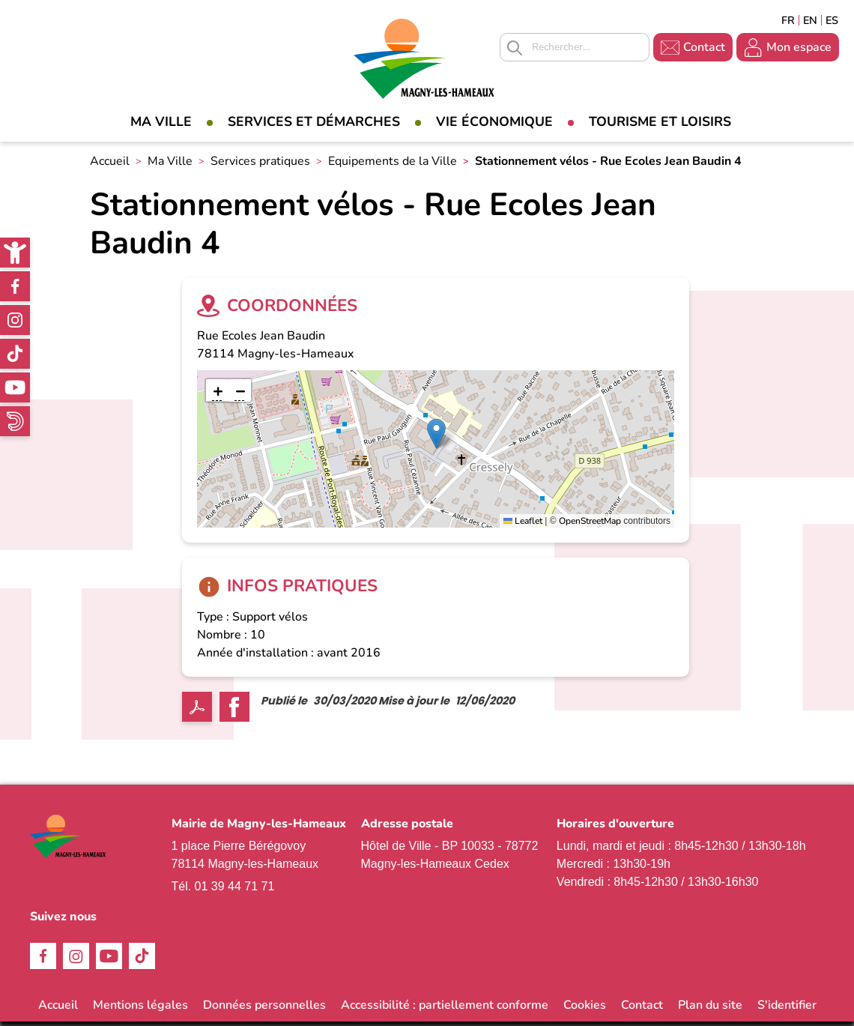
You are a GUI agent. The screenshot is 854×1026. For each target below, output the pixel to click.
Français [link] (788, 20)
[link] (15, 253)
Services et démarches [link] (314, 121)
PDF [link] (197, 711)
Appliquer (514, 48)
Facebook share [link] (234, 711)
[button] (436, 438)
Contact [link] (704, 47)
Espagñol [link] (832, 20)
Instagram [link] (15, 320)
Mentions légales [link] (140, 1009)
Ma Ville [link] (161, 121)
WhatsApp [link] (15, 421)
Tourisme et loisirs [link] (660, 121)
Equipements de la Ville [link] (392, 165)
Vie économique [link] (494, 121)
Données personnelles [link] (264, 1009)
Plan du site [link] (710, 1009)
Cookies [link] (584, 1009)
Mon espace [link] (799, 47)
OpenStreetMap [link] (590, 525)
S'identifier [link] (787, 1009)
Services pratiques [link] (260, 165)
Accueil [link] (110, 165)
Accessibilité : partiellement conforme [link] (444, 1009)
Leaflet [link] (522, 525)
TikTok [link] (15, 354)
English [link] (810, 20)
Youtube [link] (15, 387)
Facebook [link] (15, 286)
